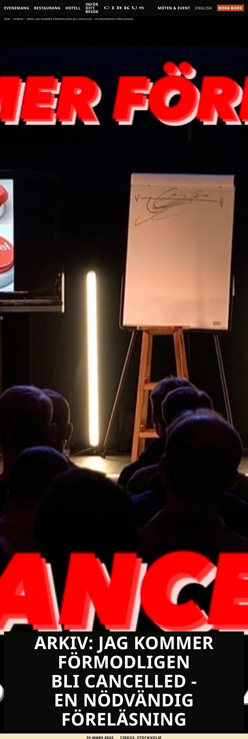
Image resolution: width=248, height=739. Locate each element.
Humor (18, 19)
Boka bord (230, 7)
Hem (7, 19)
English (203, 7)
